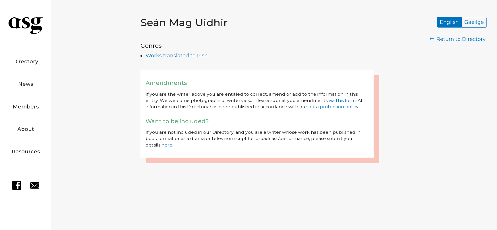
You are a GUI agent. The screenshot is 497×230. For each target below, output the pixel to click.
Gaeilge (474, 22)
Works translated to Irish (177, 56)
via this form (342, 100)
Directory (25, 61)
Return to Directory (458, 39)
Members (26, 107)
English (449, 22)
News (25, 84)
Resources (26, 152)
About (25, 129)
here (166, 145)
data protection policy (333, 106)
